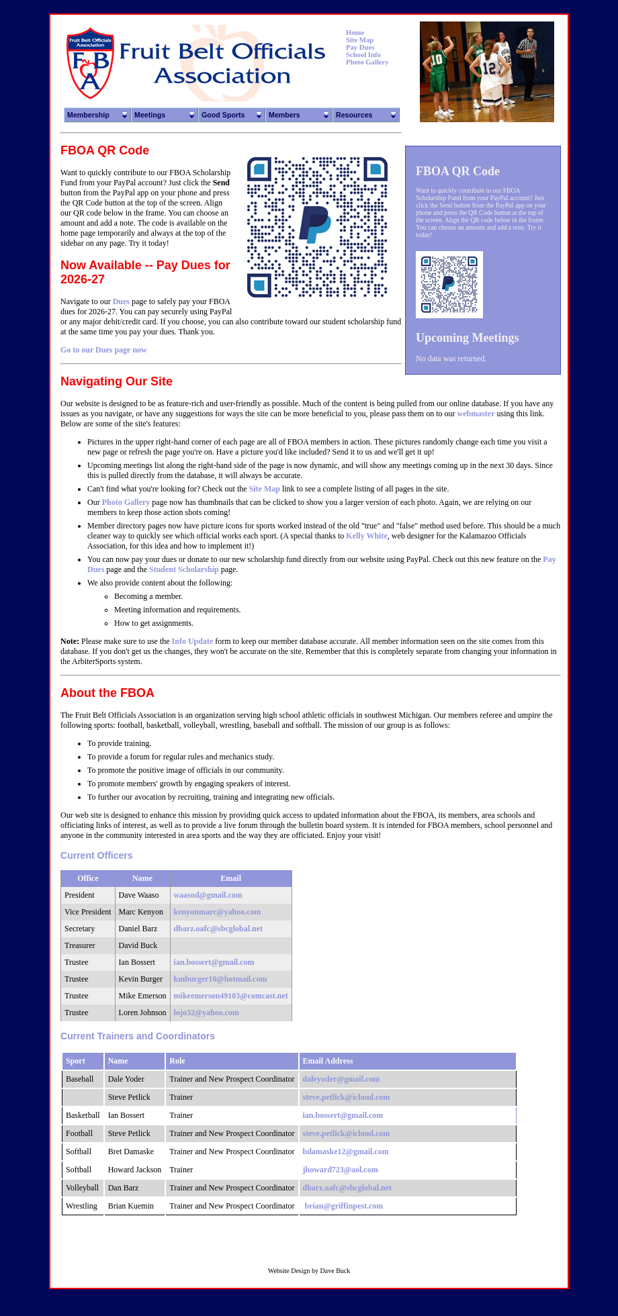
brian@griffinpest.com (344, 1206)
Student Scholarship (184, 569)
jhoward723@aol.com (340, 1169)
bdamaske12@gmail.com (346, 1151)
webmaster (476, 413)
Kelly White (366, 535)
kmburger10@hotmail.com (220, 979)
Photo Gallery (367, 62)
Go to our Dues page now (103, 350)
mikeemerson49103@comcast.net (231, 995)
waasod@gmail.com (208, 895)
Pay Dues (360, 47)
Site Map (359, 40)
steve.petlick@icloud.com (346, 1097)
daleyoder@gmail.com (341, 1079)
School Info (363, 54)
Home (355, 32)
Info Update (193, 641)
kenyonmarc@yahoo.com (217, 911)
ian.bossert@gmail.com (214, 962)
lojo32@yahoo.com (207, 1012)
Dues (121, 301)
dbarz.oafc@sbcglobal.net (218, 928)
